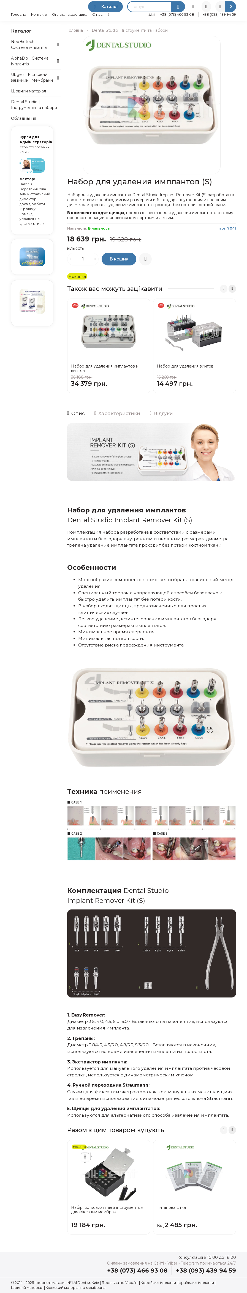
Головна (18, 14)
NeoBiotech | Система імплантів (29, 44)
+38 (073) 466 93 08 (177, 14)
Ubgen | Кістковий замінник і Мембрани (32, 77)
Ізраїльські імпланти (196, 1283)
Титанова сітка (171, 1207)
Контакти (39, 14)
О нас (97, 14)
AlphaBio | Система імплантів (29, 61)
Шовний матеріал (28, 91)
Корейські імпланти (158, 1283)
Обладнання (23, 118)
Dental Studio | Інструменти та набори (130, 30)
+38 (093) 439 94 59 (219, 14)
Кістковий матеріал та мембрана (75, 1288)
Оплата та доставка (69, 14)
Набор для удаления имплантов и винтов (105, 368)
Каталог (105, 6)
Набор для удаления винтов (185, 366)
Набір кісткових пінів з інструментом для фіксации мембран (107, 1209)
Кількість (75, 249)
